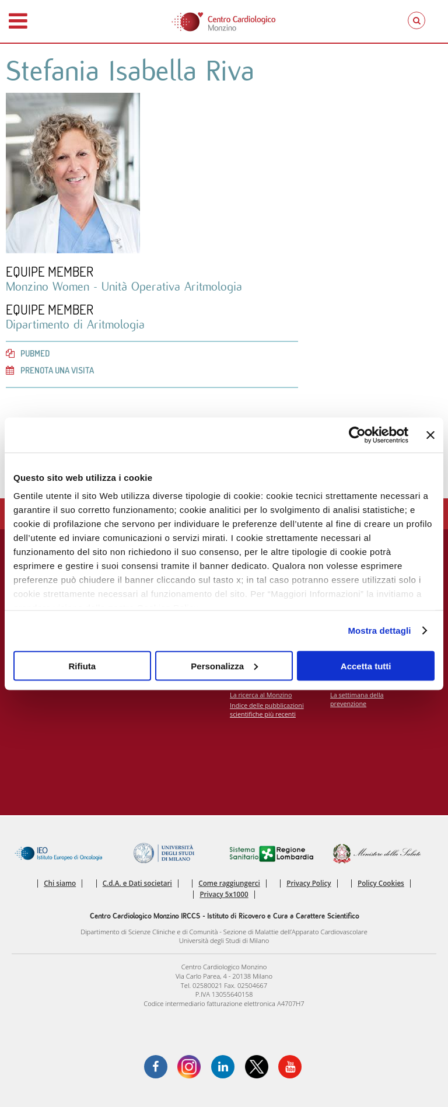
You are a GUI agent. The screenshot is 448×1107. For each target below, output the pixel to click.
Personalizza (224, 666)
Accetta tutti (366, 666)
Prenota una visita (50, 370)
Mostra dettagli (379, 630)
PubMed (28, 353)
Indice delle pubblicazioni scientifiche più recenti (267, 709)
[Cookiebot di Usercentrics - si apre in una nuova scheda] (357, 435)
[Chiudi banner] (430, 435)
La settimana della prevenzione (357, 699)
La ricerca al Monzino (261, 694)
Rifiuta (82, 666)
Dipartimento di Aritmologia (75, 324)
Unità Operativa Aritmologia (172, 287)
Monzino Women (49, 287)
